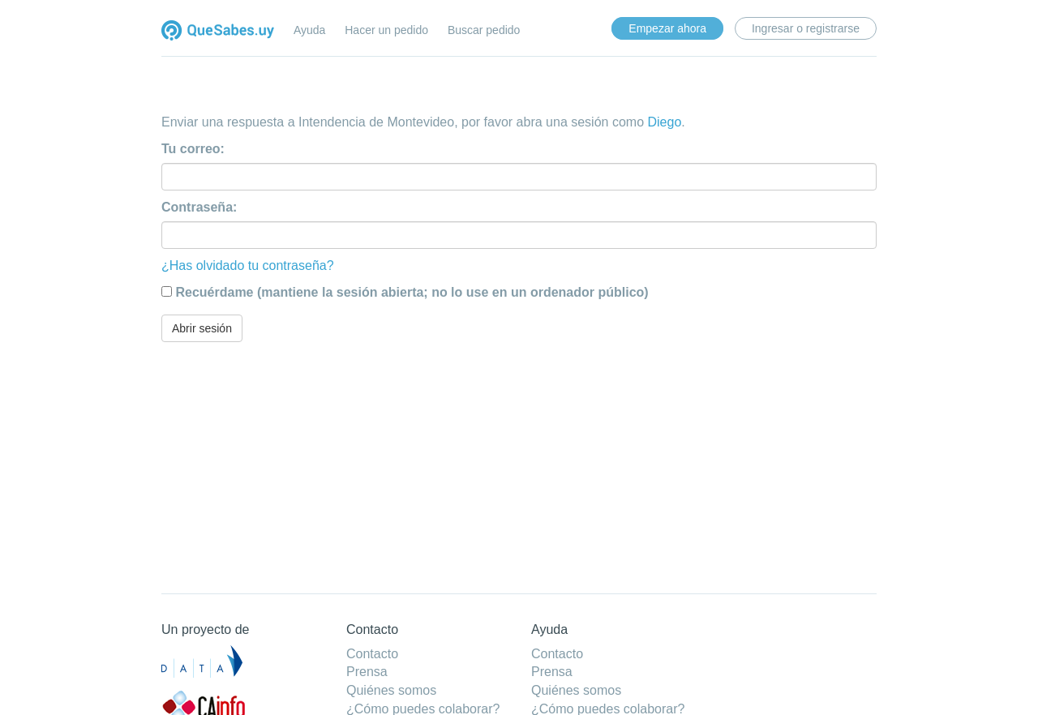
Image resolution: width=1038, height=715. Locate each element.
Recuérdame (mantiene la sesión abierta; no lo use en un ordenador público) (411, 292)
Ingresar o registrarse (806, 28)
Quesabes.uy (217, 32)
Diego (664, 122)
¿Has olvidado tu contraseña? (247, 265)
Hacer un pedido (386, 30)
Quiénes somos (391, 690)
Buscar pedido (484, 30)
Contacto (372, 654)
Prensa (367, 672)
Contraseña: (199, 207)
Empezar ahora (667, 28)
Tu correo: (193, 149)
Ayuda (309, 30)
